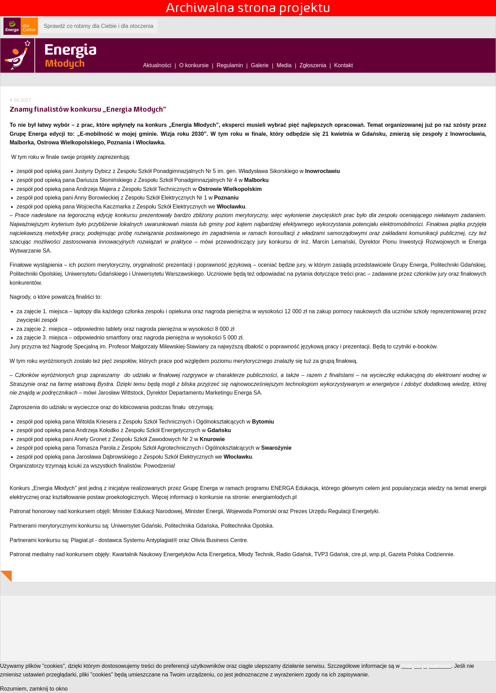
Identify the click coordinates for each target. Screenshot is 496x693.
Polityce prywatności (426, 666)
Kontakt (343, 65)
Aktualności (157, 65)
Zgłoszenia (313, 65)
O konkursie (193, 65)
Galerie (260, 65)
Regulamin (230, 65)
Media (284, 65)
